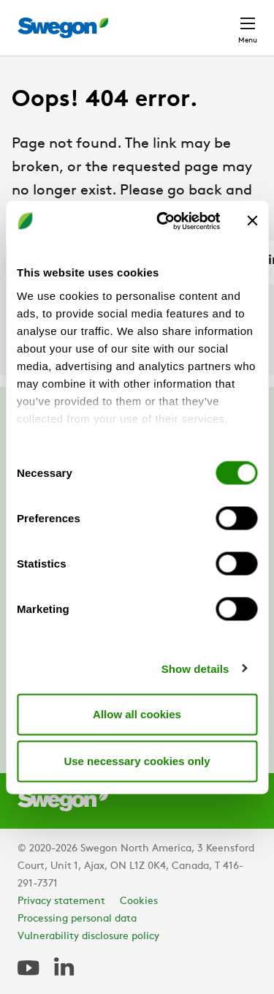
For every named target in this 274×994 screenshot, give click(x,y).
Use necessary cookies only (137, 761)
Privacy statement (61, 901)
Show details (195, 668)
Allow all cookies (137, 714)
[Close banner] (252, 221)
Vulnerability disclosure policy (88, 936)
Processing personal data (77, 919)
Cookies (139, 901)
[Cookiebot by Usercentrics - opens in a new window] (163, 220)
